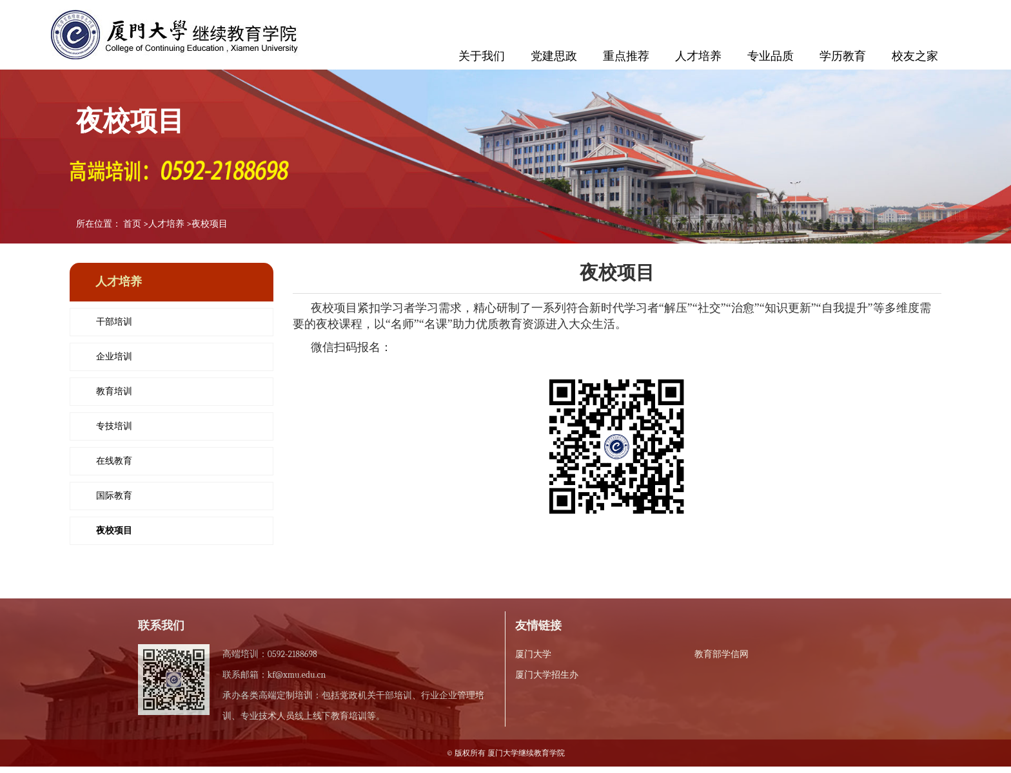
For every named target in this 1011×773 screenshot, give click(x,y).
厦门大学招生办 (546, 674)
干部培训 (114, 321)
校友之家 (915, 56)
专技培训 (114, 426)
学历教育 (843, 56)
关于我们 (481, 56)
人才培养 (698, 56)
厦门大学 (533, 654)
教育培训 (114, 391)
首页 (132, 223)
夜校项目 (209, 223)
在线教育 (114, 460)
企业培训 (114, 356)
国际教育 (114, 495)
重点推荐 (626, 56)
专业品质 (770, 56)
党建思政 (554, 56)
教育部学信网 (721, 654)
